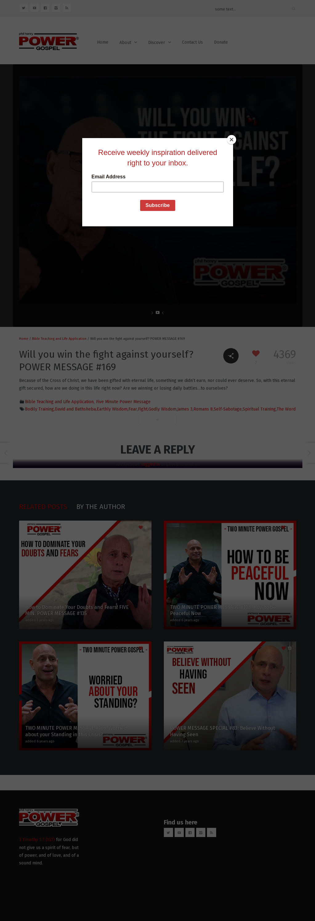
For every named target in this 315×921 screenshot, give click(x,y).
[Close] (231, 139)
